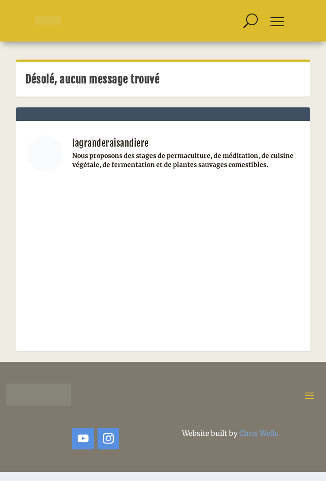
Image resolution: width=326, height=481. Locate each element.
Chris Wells (258, 433)
